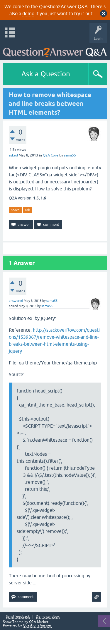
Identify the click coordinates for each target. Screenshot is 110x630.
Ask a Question (45, 74)
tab (27, 210)
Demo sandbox (48, 617)
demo (28, 13)
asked (13, 155)
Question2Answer (37, 625)
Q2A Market (38, 622)
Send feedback (18, 617)
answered (16, 300)
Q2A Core (50, 155)
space (15, 210)
